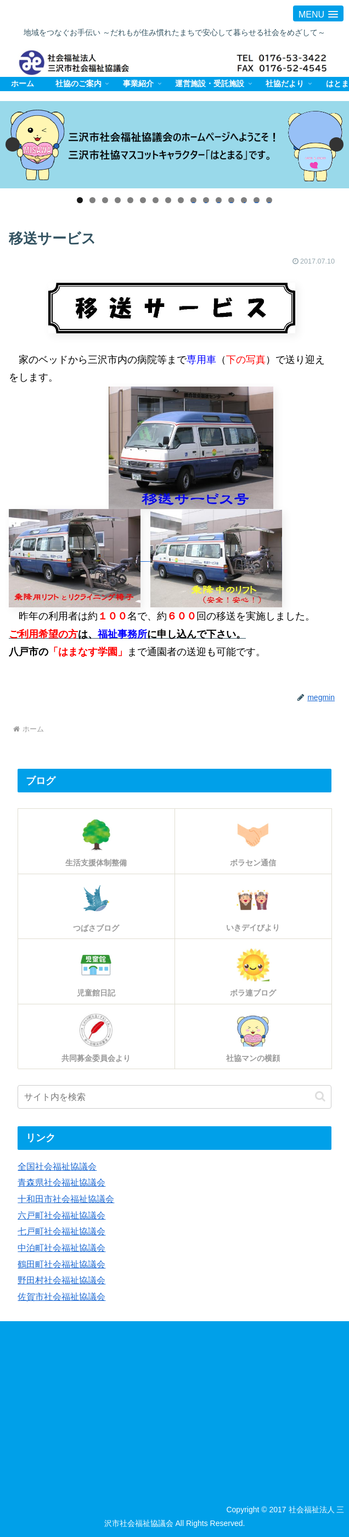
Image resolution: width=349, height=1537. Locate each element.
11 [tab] (206, 200)
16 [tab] (269, 200)
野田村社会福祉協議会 (61, 1278)
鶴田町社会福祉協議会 (61, 1262)
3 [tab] (105, 200)
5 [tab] (130, 200)
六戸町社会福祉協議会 (61, 1214)
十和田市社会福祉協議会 (66, 1198)
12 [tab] (219, 200)
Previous (12, 144)
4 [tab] (118, 200)
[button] (320, 1096)
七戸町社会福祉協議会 (61, 1230)
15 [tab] (257, 200)
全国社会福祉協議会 (57, 1166)
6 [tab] (143, 200)
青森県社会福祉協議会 (61, 1182)
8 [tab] (168, 200)
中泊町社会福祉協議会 (61, 1246)
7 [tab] (156, 200)
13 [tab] (231, 200)
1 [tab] (80, 200)
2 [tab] (92, 200)
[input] (174, 1097)
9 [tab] (181, 200)
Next (336, 144)
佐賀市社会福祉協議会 (61, 1294)
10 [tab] (193, 200)
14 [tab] (244, 200)
